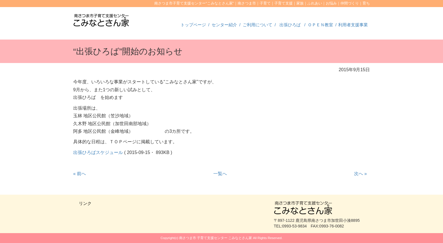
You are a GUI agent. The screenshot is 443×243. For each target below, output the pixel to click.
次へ (360, 173)
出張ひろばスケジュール (98, 152)
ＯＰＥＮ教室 (320, 25)
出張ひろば (290, 25)
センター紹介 (224, 25)
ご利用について (257, 25)
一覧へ (220, 173)
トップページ (193, 25)
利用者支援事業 (353, 25)
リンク (85, 203)
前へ (79, 173)
